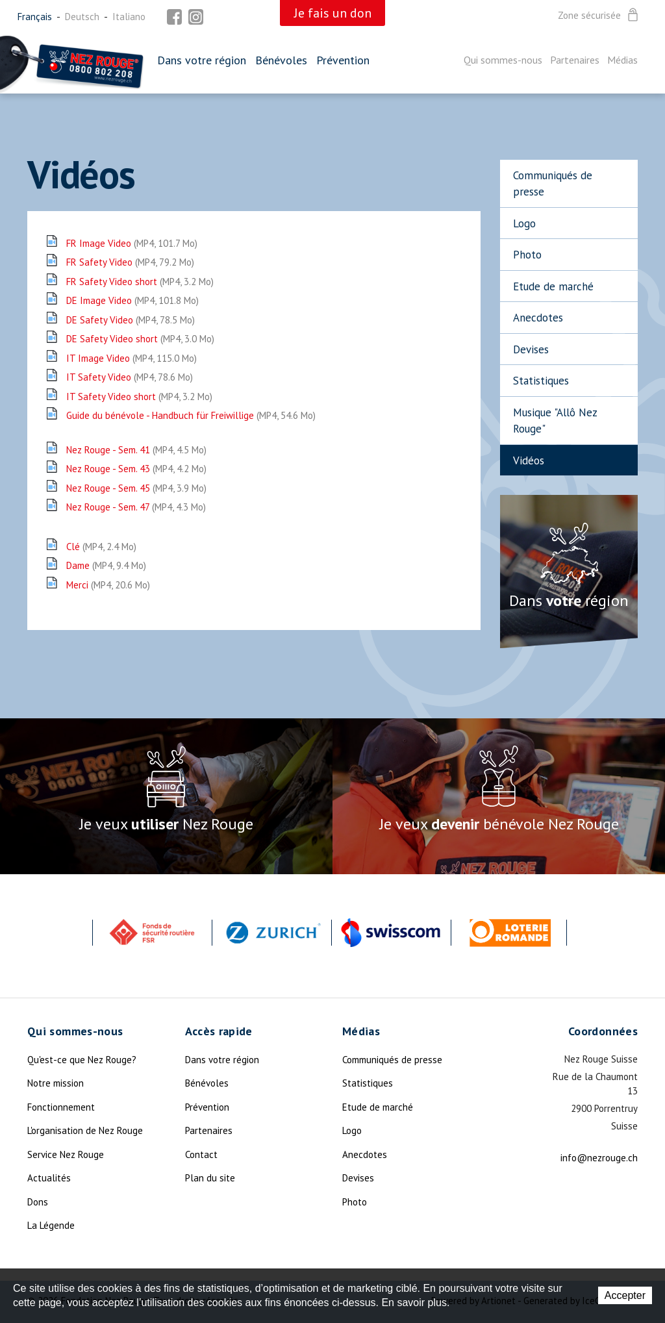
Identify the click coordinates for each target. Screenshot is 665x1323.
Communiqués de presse (552, 183)
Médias (622, 59)
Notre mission (55, 1083)
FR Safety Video (130, 262)
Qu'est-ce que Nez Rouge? (81, 1059)
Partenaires (574, 59)
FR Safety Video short (140, 281)
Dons (37, 1202)
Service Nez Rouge (65, 1154)
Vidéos (528, 460)
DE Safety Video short (140, 339)
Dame (106, 565)
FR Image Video (131, 243)
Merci (108, 585)
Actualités (49, 1178)
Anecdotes (538, 317)
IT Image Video (131, 358)
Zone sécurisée (599, 15)
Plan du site (210, 1178)
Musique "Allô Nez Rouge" (555, 420)
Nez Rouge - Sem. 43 (136, 468)
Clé (101, 546)
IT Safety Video (129, 377)
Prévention (343, 60)
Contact (201, 1154)
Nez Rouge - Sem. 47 (136, 507)
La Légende (51, 1225)
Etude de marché (553, 286)
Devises (531, 349)
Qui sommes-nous (503, 59)
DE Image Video (132, 300)
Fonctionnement (61, 1107)
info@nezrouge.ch (599, 1158)
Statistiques (541, 380)
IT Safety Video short (139, 396)
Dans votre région (201, 60)
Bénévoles (281, 60)
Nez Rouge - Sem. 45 (136, 488)
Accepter (625, 1295)
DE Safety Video (130, 320)
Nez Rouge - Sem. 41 (136, 450)
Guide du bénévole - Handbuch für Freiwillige (191, 415)
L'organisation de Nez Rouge (85, 1130)
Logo (524, 223)
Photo (527, 254)
